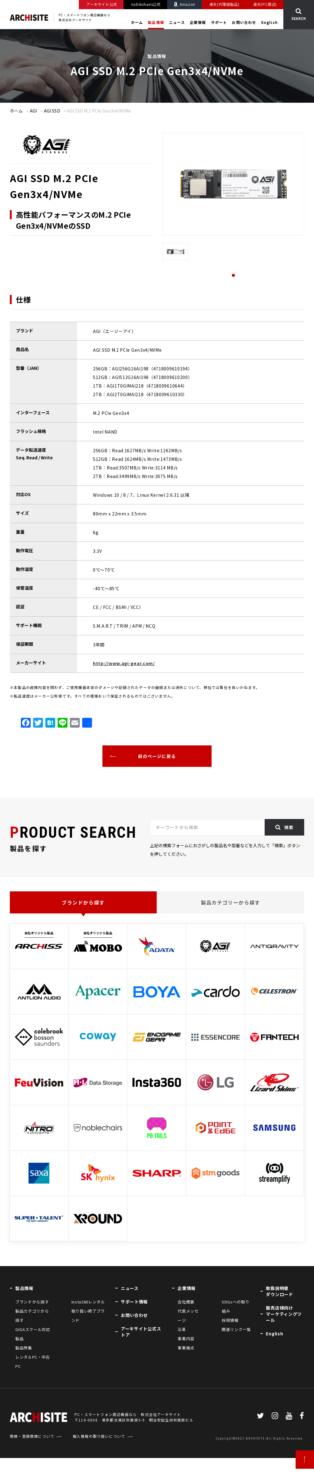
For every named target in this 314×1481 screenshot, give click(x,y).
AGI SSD (52, 111)
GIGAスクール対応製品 (32, 1333)
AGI (33, 111)
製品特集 (23, 1348)
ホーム (137, 22)
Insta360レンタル (88, 1302)
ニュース (177, 22)
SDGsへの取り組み (235, 1306)
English (269, 22)
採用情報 (230, 1320)
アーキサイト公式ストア (141, 1332)
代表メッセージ (188, 1315)
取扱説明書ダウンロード (279, 1291)
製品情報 (156, 22)
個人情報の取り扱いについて (99, 1459)
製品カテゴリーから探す (230, 902)
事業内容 (186, 1338)
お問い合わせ (244, 22)
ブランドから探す (83, 902)
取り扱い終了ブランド (88, 1315)
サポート (219, 22)
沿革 (182, 1329)
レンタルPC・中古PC (32, 1361)
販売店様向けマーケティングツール (284, 1314)
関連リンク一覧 (236, 1329)
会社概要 (186, 1302)
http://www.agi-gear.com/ (124, 663)
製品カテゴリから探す (32, 1315)
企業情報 (198, 22)
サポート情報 (134, 1302)
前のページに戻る (157, 756)
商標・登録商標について (32, 1459)
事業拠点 (186, 1348)
